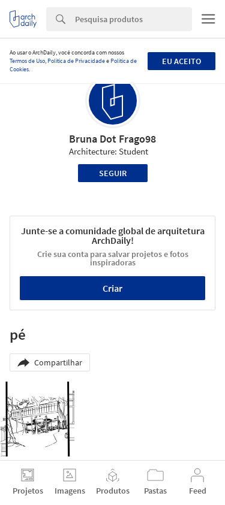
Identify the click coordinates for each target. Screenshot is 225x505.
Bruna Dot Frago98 (112, 139)
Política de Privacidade (76, 61)
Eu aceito (181, 61)
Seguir (113, 173)
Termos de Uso (27, 61)
